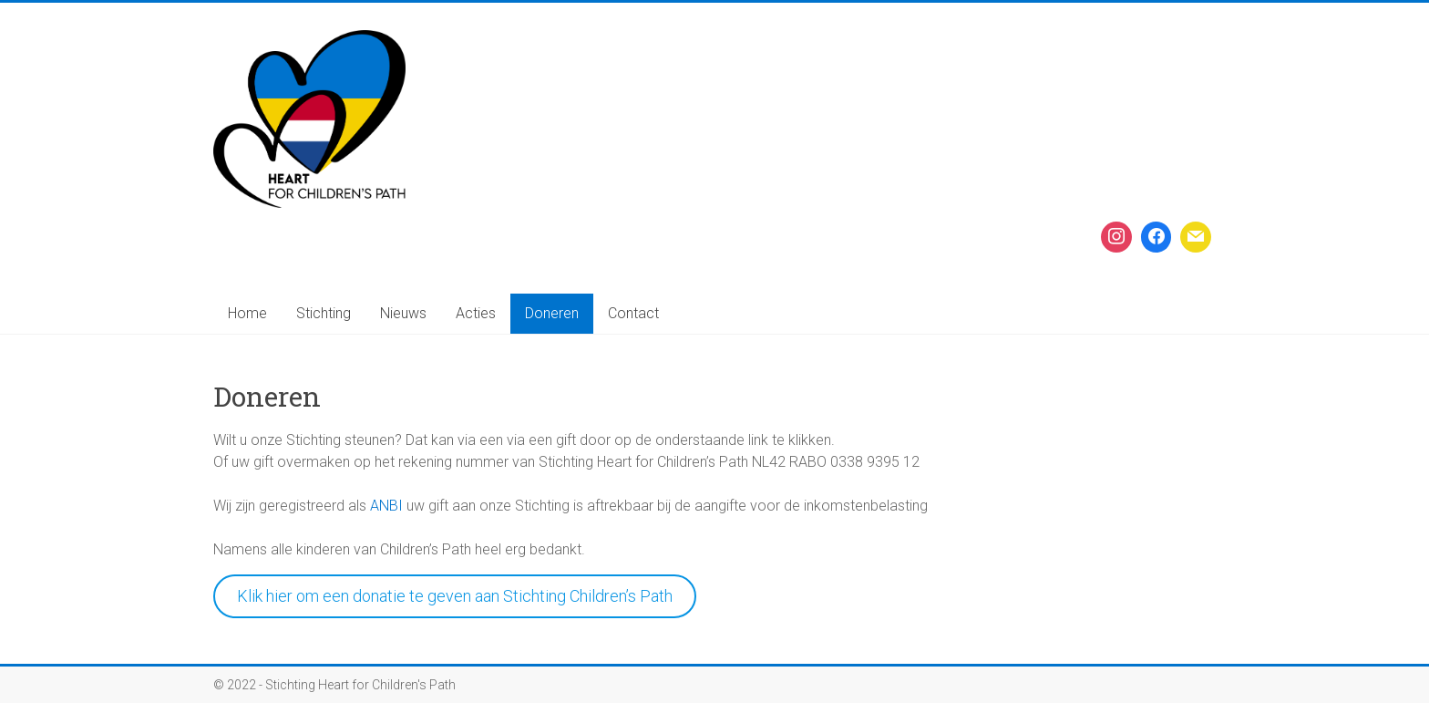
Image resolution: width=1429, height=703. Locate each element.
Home (247, 313)
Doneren (552, 313)
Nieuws (403, 313)
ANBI (386, 505)
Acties (476, 313)
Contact (633, 313)
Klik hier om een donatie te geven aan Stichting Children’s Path (455, 595)
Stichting (323, 313)
